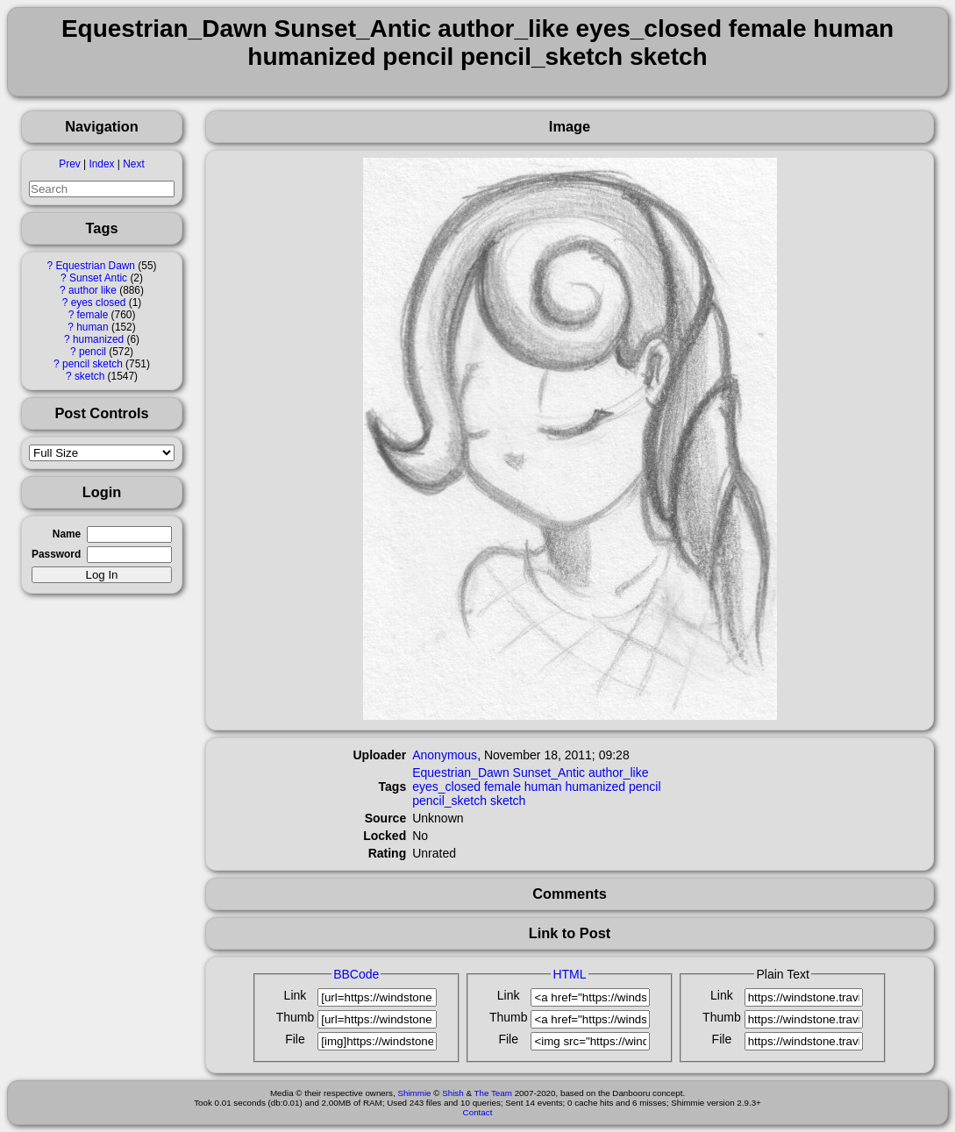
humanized (98, 339)
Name (67, 534)
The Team (493, 1093)
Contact (478, 1112)
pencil (92, 351)
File (295, 1039)
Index (101, 164)
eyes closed (98, 302)
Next (133, 164)
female (93, 315)
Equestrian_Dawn (461, 772)
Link (295, 995)
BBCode (356, 974)
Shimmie (414, 1093)
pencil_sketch (449, 801)
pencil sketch (92, 364)
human (92, 327)
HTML (569, 974)
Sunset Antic (98, 278)
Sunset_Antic (549, 772)
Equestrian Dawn (95, 266)
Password (56, 554)
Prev (69, 164)
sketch (89, 376)
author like (92, 290)
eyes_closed (446, 787)
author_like (618, 772)
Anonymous (444, 755)
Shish (453, 1093)
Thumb (295, 1017)
